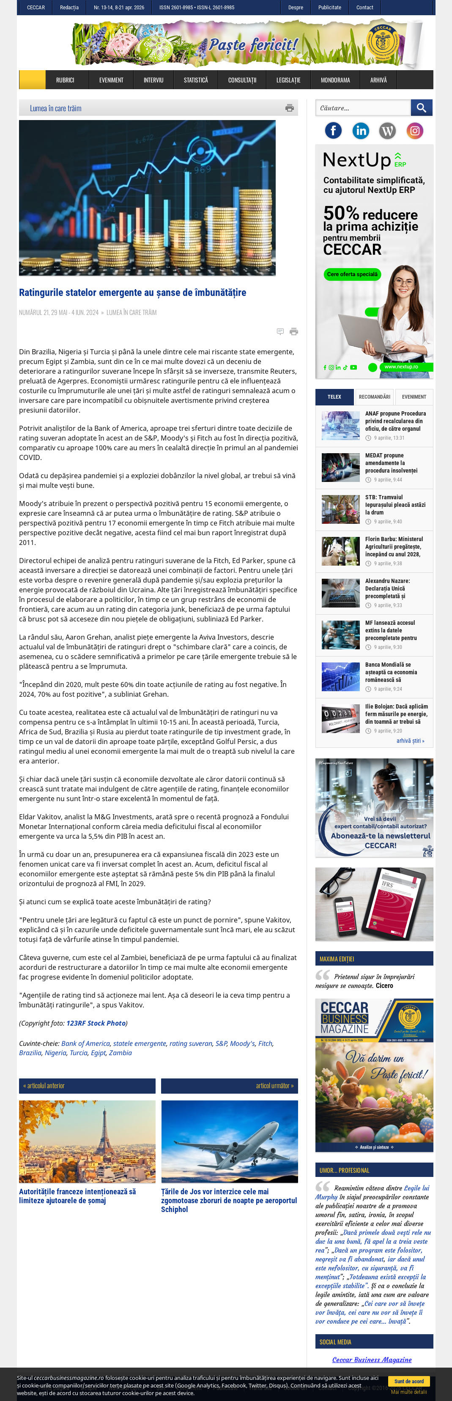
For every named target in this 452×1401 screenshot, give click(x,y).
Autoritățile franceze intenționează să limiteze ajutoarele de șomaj (77, 1209)
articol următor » (275, 1099)
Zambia (120, 1066)
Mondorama (335, 79)
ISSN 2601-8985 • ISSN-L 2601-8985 (196, 7)
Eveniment (111, 79)
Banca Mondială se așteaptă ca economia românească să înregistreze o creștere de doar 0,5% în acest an (396, 680)
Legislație (289, 79)
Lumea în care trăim (56, 107)
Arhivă (378, 79)
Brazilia (30, 1066)
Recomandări (374, 397)
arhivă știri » (411, 740)
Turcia (79, 1066)
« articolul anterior (44, 1099)
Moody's (242, 1057)
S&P (221, 1057)
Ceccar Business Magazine (372, 1359)
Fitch (265, 1057)
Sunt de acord (409, 1381)
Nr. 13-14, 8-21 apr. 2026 (119, 7)
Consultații (242, 79)
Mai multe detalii (409, 1392)
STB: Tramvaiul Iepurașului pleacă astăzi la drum (396, 505)
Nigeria (55, 1066)
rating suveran (191, 1057)
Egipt (98, 1066)
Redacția (69, 7)
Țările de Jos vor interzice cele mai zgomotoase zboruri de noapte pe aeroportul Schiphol (229, 1214)
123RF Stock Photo (96, 1036)
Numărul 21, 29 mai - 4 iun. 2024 (59, 325)
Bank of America (85, 1057)
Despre (295, 7)
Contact (364, 7)
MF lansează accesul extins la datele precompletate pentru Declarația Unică (391, 634)
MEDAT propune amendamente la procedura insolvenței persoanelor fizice (392, 467)
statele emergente (139, 1057)
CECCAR (36, 7)
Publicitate (329, 7)
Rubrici (69, 79)
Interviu (154, 79)
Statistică (196, 79)
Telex (334, 397)
